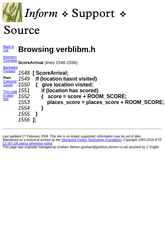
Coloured (10, 81)
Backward (10, 67)
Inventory (10, 57)
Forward (9, 71)
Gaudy (8, 85)
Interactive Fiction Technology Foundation (92, 140)
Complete (10, 60)
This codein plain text (10, 95)
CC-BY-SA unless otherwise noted (27, 143)
